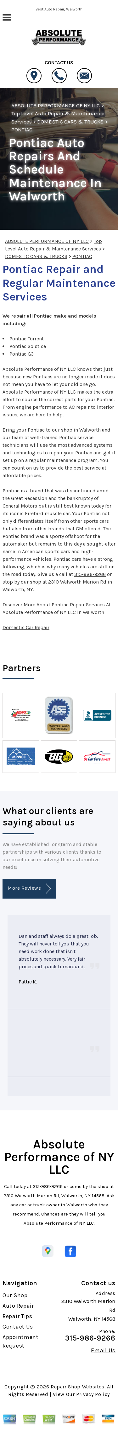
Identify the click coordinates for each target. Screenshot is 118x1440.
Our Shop (15, 1295)
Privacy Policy (93, 1394)
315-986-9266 (90, 574)
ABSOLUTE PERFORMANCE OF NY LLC (55, 105)
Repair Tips (17, 1316)
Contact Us (18, 1326)
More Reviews (29, 888)
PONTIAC (21, 129)
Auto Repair (18, 1305)
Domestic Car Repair (26, 627)
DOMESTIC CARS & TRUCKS (70, 121)
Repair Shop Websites (77, 1387)
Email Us (103, 1350)
